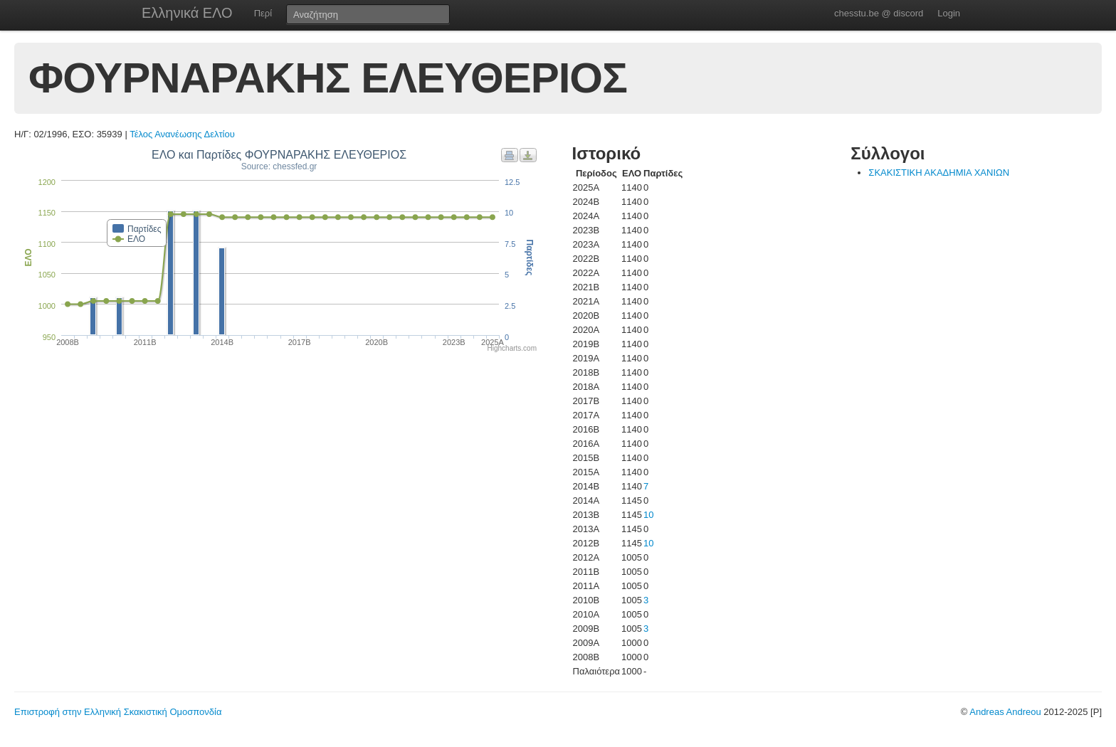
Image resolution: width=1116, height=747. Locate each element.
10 (648, 514)
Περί (263, 13)
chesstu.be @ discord (878, 13)
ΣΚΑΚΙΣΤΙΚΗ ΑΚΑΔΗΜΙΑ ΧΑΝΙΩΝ (938, 172)
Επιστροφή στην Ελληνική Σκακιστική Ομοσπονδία (117, 711)
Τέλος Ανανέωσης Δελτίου (182, 134)
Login (948, 13)
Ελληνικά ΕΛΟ (187, 13)
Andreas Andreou (1005, 711)
